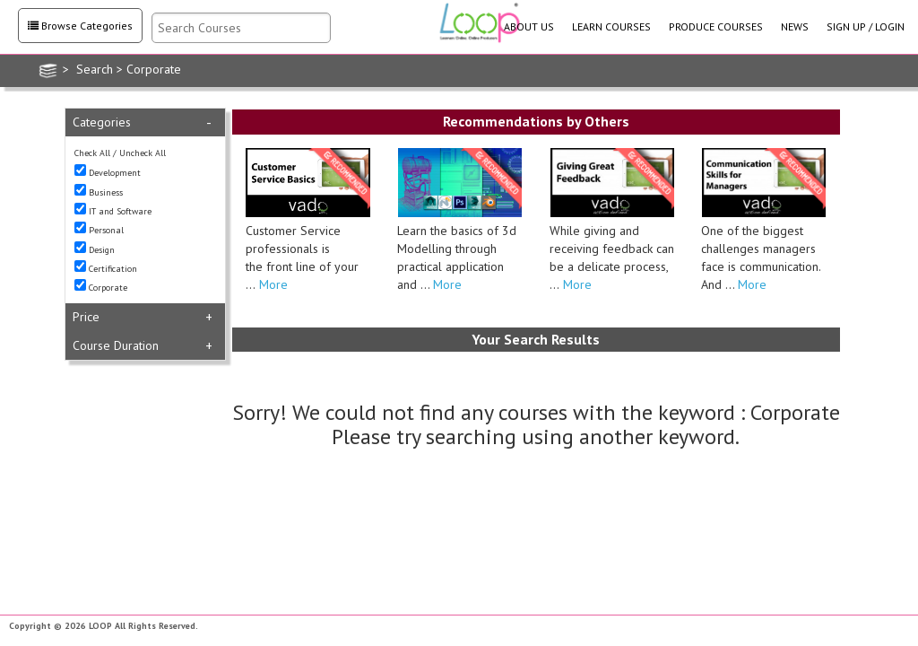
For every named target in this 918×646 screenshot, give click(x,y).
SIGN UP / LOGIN (866, 26)
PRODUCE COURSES (716, 26)
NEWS (795, 26)
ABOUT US (529, 26)
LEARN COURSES (611, 26)
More (271, 284)
